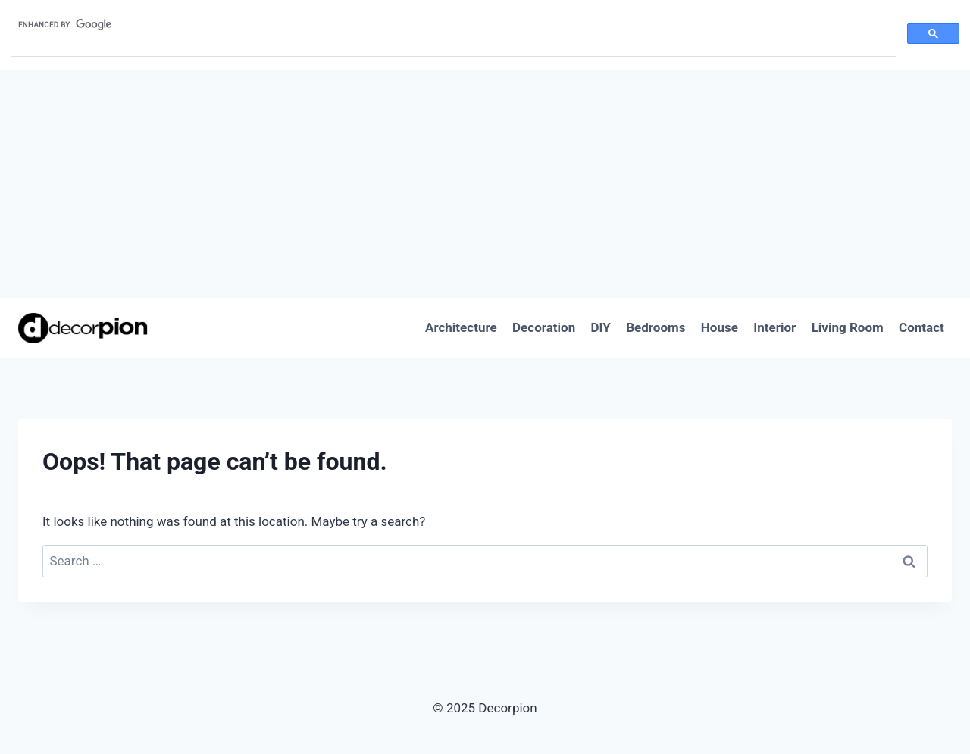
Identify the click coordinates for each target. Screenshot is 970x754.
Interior (774, 327)
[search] (452, 25)
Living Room (848, 327)
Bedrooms (655, 327)
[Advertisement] (485, 184)
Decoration (543, 327)
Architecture (461, 327)
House (719, 327)
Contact (921, 327)
